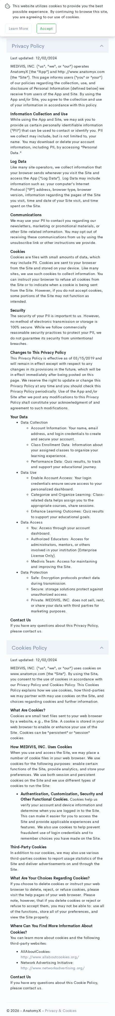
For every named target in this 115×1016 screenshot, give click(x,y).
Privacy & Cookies (61, 1010)
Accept (46, 28)
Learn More (18, 28)
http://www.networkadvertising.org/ (53, 968)
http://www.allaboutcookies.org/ (50, 957)
